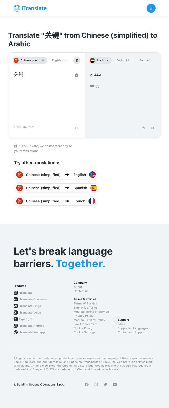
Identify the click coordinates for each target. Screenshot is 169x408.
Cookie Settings (85, 332)
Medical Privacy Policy (89, 320)
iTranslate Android (31, 325)
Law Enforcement (85, 324)
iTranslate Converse (33, 299)
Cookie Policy (83, 328)
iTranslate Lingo (30, 306)
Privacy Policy (83, 315)
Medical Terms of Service (91, 311)
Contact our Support (132, 332)
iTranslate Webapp (32, 332)
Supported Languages (133, 328)
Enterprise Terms (86, 307)
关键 (42, 97)
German (144, 60)
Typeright (25, 319)
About (78, 287)
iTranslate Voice (30, 312)
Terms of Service (85, 303)
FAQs (121, 324)
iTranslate (26, 292)
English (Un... (60, 60)
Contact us (81, 291)
